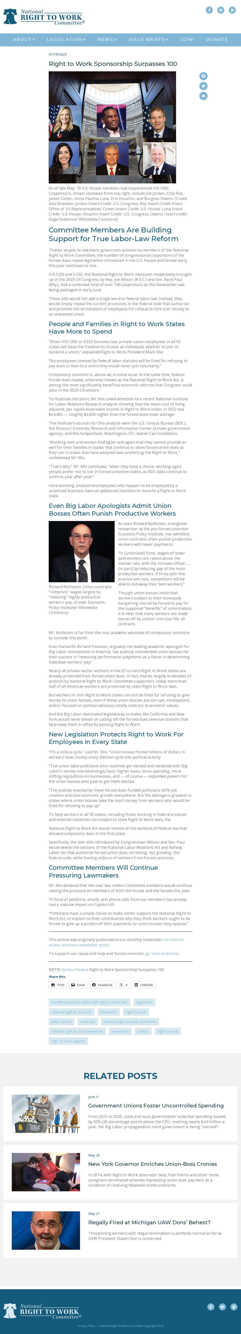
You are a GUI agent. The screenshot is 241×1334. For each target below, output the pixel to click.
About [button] (24, 41)
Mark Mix (87, 1025)
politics (143, 1034)
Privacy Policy (86, 1326)
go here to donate (162, 956)
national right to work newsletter (77, 1034)
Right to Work (136, 1015)
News (80, 972)
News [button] (106, 41)
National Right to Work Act (72, 1015)
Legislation (145, 1005)
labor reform (62, 1025)
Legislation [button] (66, 41)
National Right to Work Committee (130, 1025)
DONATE (217, 41)
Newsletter (108, 1015)
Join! (187, 41)
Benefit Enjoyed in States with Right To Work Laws (90, 1005)
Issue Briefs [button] (148, 41)
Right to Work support (68, 1044)
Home (66, 972)
